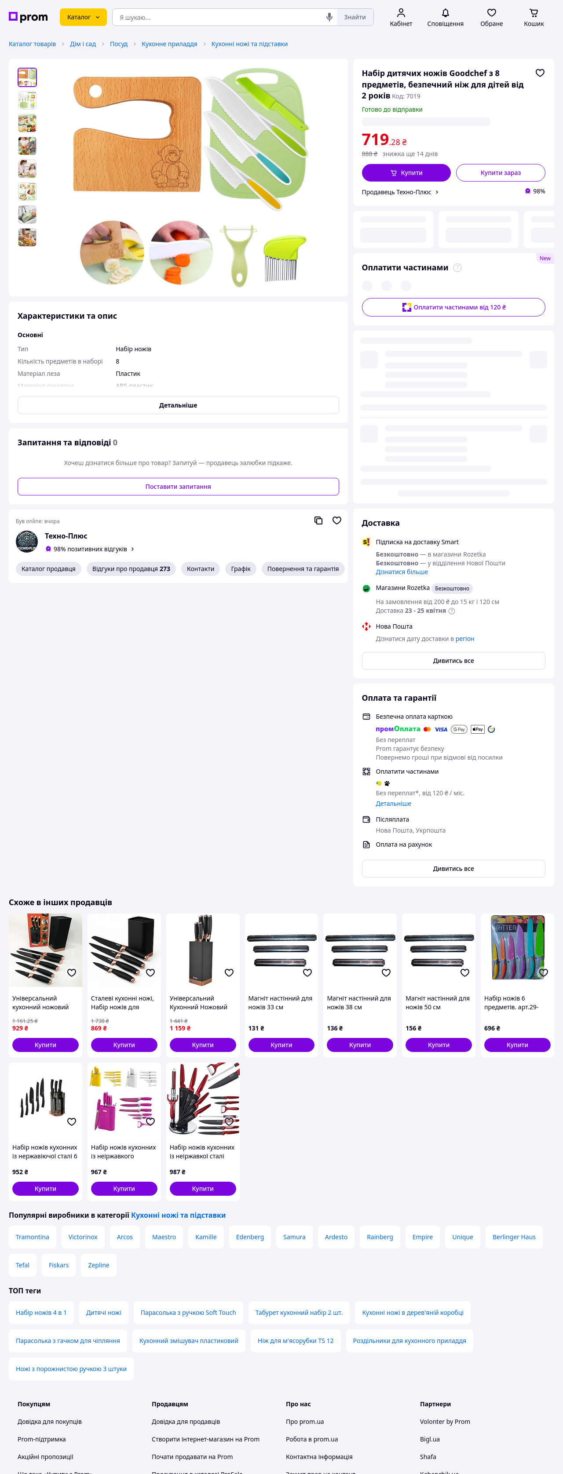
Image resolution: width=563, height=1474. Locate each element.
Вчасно (431, 1254)
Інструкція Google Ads (184, 1377)
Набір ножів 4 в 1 (41, 1074)
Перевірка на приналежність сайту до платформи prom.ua (74, 1293)
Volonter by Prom (445, 1183)
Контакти (200, 568)
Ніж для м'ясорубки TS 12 (296, 1103)
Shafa (428, 1219)
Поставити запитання (178, 486)
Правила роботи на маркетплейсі (202, 1333)
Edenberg (250, 999)
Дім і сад (83, 44)
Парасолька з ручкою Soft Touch (188, 1074)
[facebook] (441, 1401)
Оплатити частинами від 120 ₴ (454, 247)
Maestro (164, 999)
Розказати (326, 1458)
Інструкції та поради (47, 1315)
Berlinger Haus (514, 999)
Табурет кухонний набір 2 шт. (299, 1074)
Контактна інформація (319, 1219)
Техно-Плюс (66, 536)
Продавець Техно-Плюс (396, 192)
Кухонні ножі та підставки (250, 44)
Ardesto (336, 999)
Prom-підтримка (42, 1201)
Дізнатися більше (402, 334)
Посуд (119, 44)
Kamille (205, 999)
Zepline (98, 1027)
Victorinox (83, 999)
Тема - (185, 1401)
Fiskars (59, 1027)
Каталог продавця (49, 568)
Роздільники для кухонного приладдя (410, 1103)
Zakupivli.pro (438, 1271)
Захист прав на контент (320, 1236)
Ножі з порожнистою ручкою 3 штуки (71, 1131)
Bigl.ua (430, 1201)
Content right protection (321, 1254)
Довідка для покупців (50, 1183)
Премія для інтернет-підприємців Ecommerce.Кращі (202, 1276)
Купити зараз (501, 172)
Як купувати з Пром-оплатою (61, 1254)
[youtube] (425, 1401)
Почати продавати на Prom (192, 1219)
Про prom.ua (305, 1183)
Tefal (22, 1027)
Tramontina (32, 999)
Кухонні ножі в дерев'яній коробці (412, 1074)
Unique (462, 999)
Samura (294, 999)
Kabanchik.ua (439, 1236)
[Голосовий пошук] (329, 17)
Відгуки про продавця (131, 569)
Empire (423, 999)
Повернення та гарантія (303, 568)
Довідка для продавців (186, 1183)
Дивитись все (453, 423)
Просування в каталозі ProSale (197, 1236)
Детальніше (393, 565)
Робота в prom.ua (312, 1201)
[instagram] (457, 1401)
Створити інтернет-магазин (193, 1201)
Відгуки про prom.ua (316, 1271)
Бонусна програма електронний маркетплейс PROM (200, 1355)
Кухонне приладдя (169, 44)
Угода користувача (180, 1298)
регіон (451, 121)
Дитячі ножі (103, 1074)
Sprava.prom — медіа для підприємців (209, 1254)
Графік (240, 568)
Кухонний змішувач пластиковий (188, 1103)
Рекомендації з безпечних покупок (69, 1271)
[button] (406, 173)
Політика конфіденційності (192, 1315)
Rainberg (380, 999)
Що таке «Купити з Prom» (55, 1236)
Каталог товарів (32, 44)
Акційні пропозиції (45, 1219)
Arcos (125, 999)
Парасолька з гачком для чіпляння (68, 1103)
